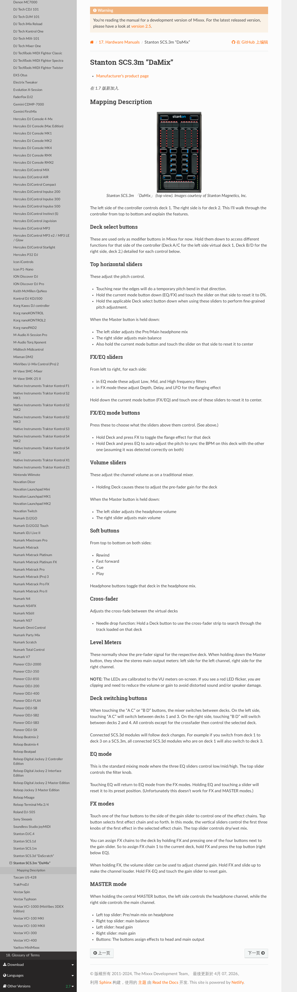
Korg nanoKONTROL (28, 313)
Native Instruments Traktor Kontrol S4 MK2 (41, 439)
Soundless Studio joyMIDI (32, 827)
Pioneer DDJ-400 (26, 693)
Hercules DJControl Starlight (34, 247)
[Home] (92, 42)
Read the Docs (165, 982)
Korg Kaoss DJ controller (31, 306)
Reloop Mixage (24, 797)
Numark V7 (21, 657)
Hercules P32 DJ (25, 255)
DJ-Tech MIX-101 (26, 38)
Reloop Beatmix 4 (26, 744)
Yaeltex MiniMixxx (26, 947)
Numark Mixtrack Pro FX (31, 584)
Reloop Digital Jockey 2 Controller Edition (38, 762)
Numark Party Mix (26, 635)
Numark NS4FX (24, 606)
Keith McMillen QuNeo (30, 291)
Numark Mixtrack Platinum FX (35, 562)
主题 (142, 982)
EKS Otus (20, 75)
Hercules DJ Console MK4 (32, 148)
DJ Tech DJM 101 (26, 17)
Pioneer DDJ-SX (25, 730)
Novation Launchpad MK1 (32, 496)
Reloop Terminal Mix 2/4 (31, 805)
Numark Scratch (25, 642)
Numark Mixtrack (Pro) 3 (31, 577)
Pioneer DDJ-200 (26, 686)
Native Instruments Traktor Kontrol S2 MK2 (41, 408)
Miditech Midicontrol (28, 349)
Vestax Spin (21, 892)
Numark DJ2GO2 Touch (30, 526)
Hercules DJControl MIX (31, 170)
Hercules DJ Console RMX (32, 155)
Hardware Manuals (119, 42)
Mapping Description (31, 870)
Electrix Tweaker (25, 82)
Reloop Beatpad (24, 752)
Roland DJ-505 (24, 812)
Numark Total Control (29, 650)
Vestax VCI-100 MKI (28, 918)
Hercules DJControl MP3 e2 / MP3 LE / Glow (41, 238)
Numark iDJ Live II (26, 533)
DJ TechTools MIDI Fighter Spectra (38, 60)
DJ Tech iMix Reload (27, 24)
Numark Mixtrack (26, 547)
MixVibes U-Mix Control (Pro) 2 (36, 364)
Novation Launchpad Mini (31, 489)
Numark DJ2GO (25, 518)
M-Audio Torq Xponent (29, 342)
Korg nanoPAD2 (25, 328)
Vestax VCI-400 (25, 940)
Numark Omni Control (29, 628)
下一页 (256, 953)
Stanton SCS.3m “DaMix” (30, 863)
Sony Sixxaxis (22, 819)
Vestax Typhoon (24, 899)
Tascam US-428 (25, 877)
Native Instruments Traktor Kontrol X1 (41, 460)
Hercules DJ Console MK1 (32, 133)
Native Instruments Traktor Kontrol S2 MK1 (41, 396)
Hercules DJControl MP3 (31, 228)
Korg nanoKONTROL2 (29, 320)
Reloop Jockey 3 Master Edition (36, 790)
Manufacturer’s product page (122, 76)
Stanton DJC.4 (24, 834)
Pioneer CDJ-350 (26, 671)
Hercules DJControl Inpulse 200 (36, 192)
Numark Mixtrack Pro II (30, 591)
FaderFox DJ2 (23, 97)
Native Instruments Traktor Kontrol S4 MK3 (41, 451)
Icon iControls (23, 262)
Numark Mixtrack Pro (29, 569)
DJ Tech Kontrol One (28, 31)
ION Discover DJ (25, 276)
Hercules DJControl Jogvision (35, 221)
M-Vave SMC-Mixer (27, 371)
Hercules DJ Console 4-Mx (32, 119)
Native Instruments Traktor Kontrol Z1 (41, 467)
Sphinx (105, 982)
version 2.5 (141, 26)
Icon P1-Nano (23, 269)
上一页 (101, 953)
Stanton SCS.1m (25, 848)
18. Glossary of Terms (23, 955)
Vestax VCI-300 (25, 933)
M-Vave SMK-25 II (27, 379)
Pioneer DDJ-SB (25, 708)
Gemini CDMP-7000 (28, 104)
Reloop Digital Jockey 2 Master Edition (41, 783)
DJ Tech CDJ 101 (26, 9)
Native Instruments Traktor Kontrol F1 (41, 386)
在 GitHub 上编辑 (251, 42)
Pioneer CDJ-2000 (27, 664)
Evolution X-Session (27, 90)
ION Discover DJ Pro (28, 284)
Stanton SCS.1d (24, 841)
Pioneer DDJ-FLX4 (27, 701)
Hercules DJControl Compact (34, 184)
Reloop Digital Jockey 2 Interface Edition (37, 773)
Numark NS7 (22, 620)
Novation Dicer (24, 482)
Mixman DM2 (23, 357)
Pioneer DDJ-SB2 (26, 715)
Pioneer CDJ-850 (26, 679)
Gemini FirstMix (25, 111)
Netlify (238, 982)
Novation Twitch (25, 511)
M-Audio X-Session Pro (30, 335)
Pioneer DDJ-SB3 (26, 723)
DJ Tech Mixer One (27, 46)
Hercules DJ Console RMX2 (33, 162)
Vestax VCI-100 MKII (29, 926)
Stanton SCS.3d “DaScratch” (33, 856)
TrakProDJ (21, 884)
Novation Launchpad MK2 (32, 504)
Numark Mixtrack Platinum (32, 555)
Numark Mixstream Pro (30, 540)
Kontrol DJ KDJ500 (27, 298)
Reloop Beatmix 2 (26, 737)
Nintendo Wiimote (26, 475)
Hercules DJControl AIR (30, 177)
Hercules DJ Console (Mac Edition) (38, 126)
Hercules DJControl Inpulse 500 (36, 206)
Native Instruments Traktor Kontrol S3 (41, 429)
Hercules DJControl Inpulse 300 (36, 199)
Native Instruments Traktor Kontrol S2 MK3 (41, 420)
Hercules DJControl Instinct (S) (35, 214)
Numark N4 (21, 599)
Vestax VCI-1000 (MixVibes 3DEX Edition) (38, 909)
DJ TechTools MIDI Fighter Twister (38, 68)
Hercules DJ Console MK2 (32, 141)
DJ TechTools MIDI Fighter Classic (37, 53)
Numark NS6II (23, 613)
